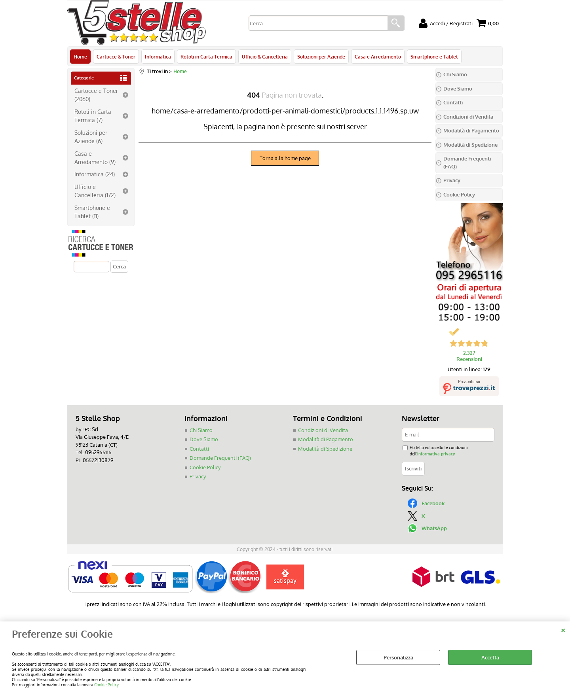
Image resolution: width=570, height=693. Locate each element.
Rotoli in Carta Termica (206, 56)
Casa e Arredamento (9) (95, 157)
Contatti (199, 449)
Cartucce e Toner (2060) (96, 94)
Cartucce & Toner (116, 56)
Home (80, 56)
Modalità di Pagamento (325, 439)
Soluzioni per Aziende (321, 56)
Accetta (490, 657)
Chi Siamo (201, 430)
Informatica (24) (94, 173)
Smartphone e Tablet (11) (92, 211)
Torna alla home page (285, 158)
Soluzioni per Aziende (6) (90, 136)
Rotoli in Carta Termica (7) (92, 115)
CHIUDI (563, 629)
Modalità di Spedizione (325, 449)
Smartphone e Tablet (434, 56)
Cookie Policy (106, 684)
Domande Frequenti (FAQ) (220, 458)
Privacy (198, 476)
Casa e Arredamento (378, 56)
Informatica (158, 56)
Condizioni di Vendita (323, 430)
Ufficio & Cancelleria (265, 56)
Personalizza (398, 657)
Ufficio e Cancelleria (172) (95, 190)
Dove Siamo (204, 439)
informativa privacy (436, 453)
